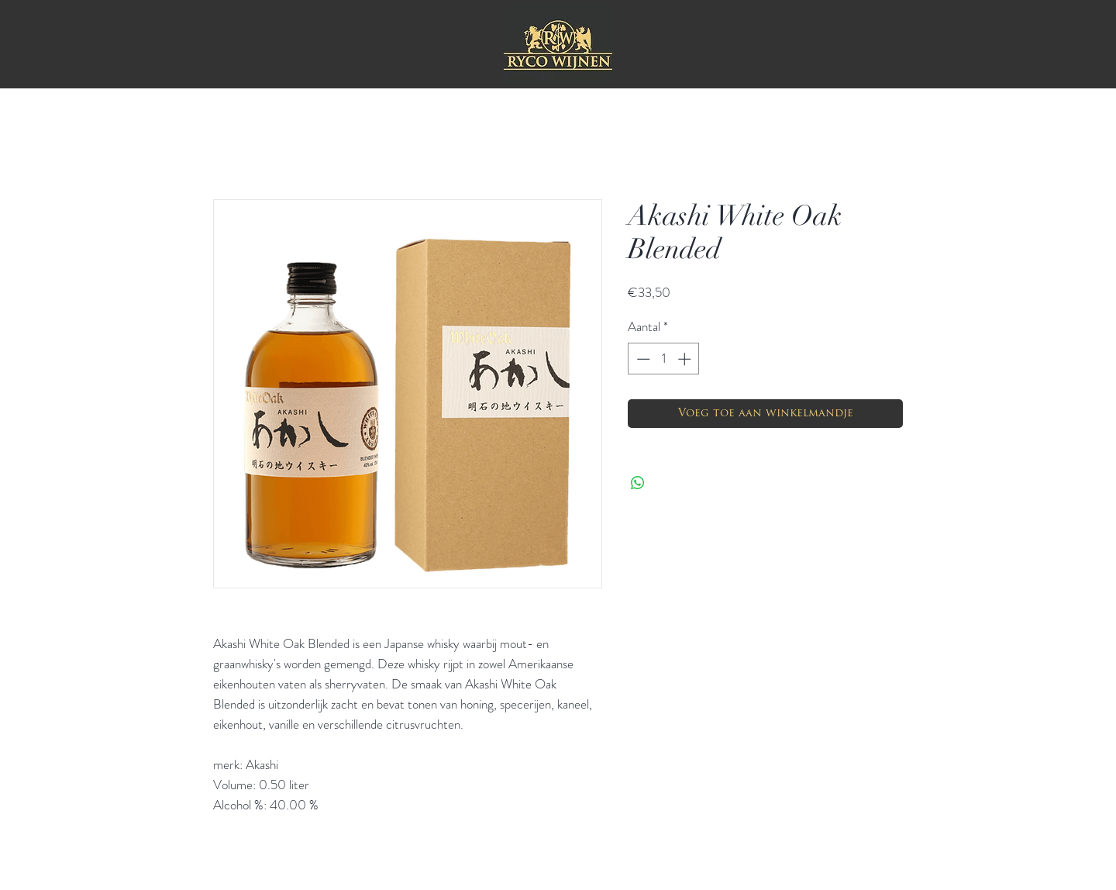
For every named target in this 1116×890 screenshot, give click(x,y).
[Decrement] (641, 358)
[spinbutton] (663, 358)
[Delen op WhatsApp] (638, 483)
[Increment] (686, 358)
